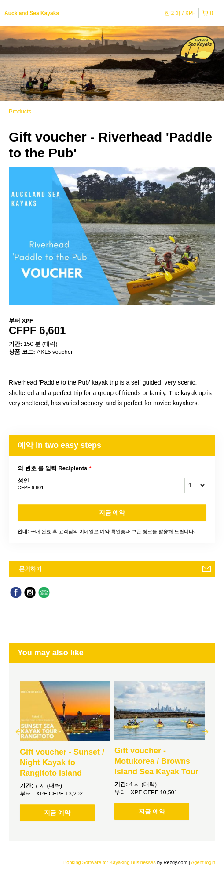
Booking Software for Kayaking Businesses (110, 862)
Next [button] (205, 731)
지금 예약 (112, 512)
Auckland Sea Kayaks (31, 13)
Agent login (203, 862)
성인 (90, 484)
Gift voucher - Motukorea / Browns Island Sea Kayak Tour (156, 761)
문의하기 (30, 569)
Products (20, 111)
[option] (65, 751)
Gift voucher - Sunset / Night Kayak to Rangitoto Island (62, 762)
